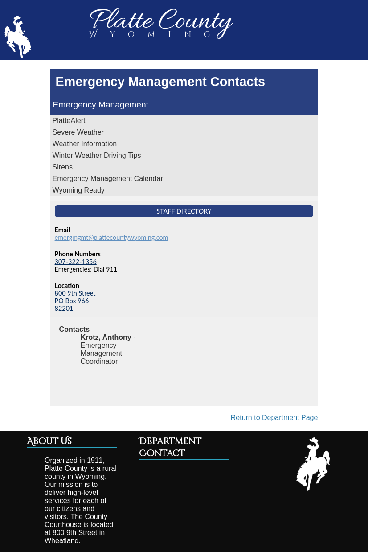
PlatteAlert (69, 120)
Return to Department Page (274, 417)
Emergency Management (100, 104)
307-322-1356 (76, 261)
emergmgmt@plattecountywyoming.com (111, 237)
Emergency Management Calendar (108, 178)
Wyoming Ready (79, 190)
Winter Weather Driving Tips (97, 155)
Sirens (63, 167)
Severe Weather (78, 132)
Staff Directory (184, 211)
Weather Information (85, 144)
